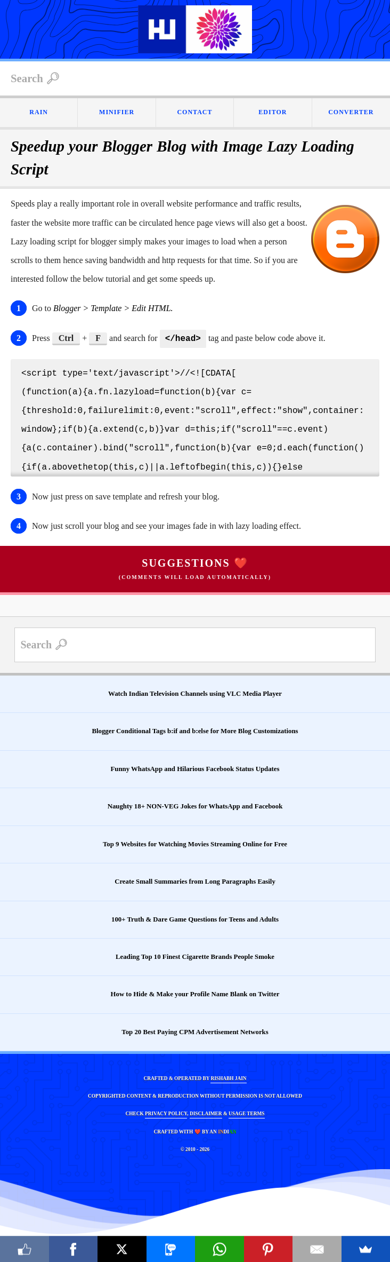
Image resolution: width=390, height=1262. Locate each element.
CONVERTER (350, 112)
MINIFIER (116, 112)
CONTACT (194, 112)
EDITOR (272, 112)
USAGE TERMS (246, 1112)
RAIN (38, 112)
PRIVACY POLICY (166, 1112)
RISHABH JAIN (228, 1077)
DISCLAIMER (206, 1112)
